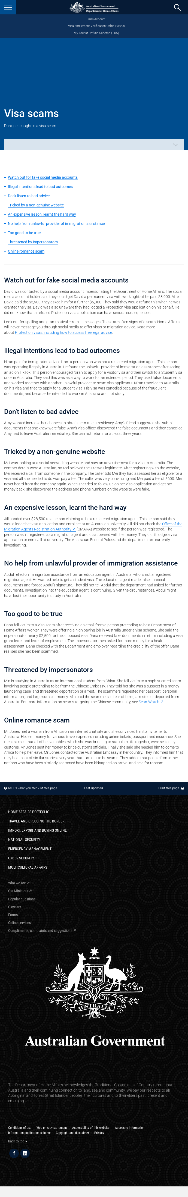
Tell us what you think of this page (32, 788)
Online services (19, 922)
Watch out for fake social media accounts (43, 177)
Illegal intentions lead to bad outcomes (40, 186)
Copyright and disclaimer (72, 1133)
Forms (13, 915)
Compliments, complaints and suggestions (40, 930)
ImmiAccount (96, 19)
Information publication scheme (29, 1133)
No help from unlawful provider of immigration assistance (56, 223)
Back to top (17, 1141)
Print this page (171, 788)
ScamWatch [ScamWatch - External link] (149, 702)
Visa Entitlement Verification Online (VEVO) (96, 26)
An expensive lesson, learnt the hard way (42, 214)
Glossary (14, 907)
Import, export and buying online (37, 830)
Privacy (99, 1133)
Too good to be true (24, 233)
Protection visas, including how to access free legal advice (63, 332)
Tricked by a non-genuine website (36, 205)
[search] (177, 7)
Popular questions (21, 899)
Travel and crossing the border (36, 821)
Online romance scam (26, 251)
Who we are (17, 883)
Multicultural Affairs (27, 867)
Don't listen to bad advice (29, 196)
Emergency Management (29, 849)
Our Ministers (18, 891)
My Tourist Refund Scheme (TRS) (96, 33)
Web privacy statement (52, 1128)
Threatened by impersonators (33, 242)
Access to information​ (129, 1128)
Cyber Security (21, 858)
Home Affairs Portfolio (28, 812)
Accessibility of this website (91, 1128)
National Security (24, 839)
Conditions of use (19, 1128)
